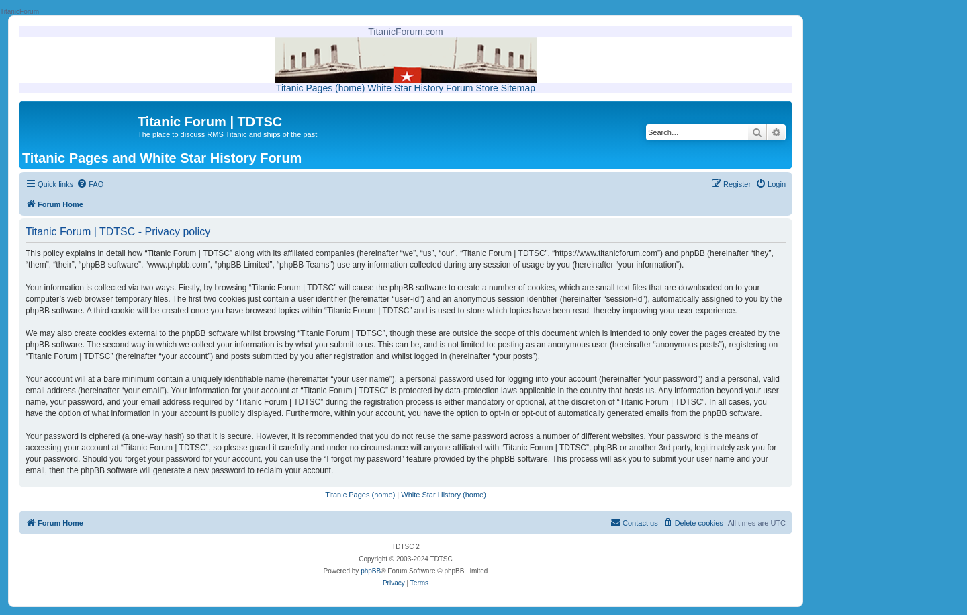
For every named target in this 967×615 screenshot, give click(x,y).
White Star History (405, 88)
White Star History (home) (443, 495)
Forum (459, 88)
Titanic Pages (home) (320, 88)
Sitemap (518, 88)
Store (486, 88)
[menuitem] (90, 184)
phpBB (371, 571)
